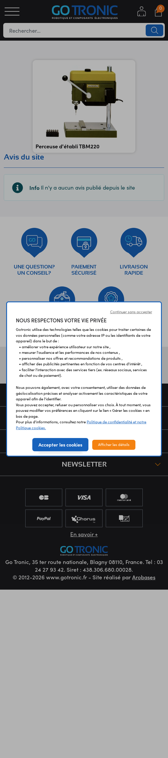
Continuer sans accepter (131, 311)
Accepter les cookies (60, 444)
